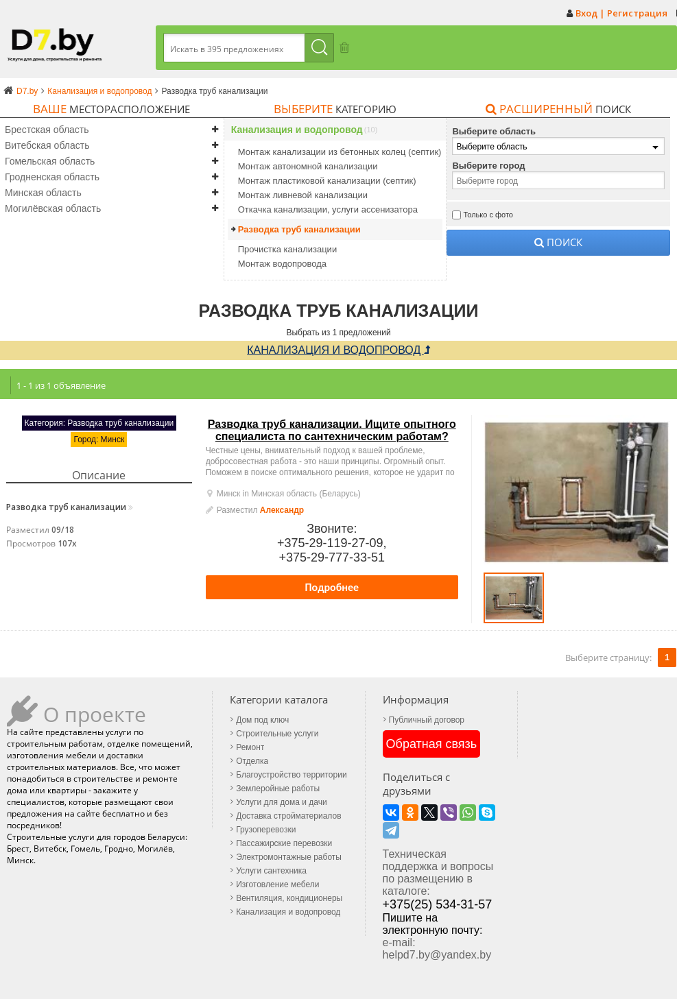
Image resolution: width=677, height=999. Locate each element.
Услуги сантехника (271, 871)
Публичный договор (426, 720)
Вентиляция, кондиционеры (289, 898)
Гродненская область (52, 176)
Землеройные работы (278, 788)
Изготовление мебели (277, 884)
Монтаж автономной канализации (308, 166)
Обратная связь (431, 744)
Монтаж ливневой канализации (303, 195)
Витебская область (47, 145)
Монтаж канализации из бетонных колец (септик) (340, 152)
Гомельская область (50, 161)
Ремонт (250, 747)
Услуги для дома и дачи (281, 802)
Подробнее (332, 587)
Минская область (43, 192)
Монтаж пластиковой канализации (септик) (327, 181)
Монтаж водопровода (282, 263)
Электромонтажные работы (289, 857)
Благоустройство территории (291, 775)
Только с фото (488, 214)
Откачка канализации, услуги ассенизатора (328, 209)
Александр (282, 510)
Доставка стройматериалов (288, 816)
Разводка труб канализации (299, 229)
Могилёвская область (53, 208)
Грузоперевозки (266, 829)
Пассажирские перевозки (284, 843)
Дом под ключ (262, 720)
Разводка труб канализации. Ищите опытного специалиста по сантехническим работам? (332, 430)
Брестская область (47, 129)
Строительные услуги (277, 733)
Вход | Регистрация (621, 13)
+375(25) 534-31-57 (590, 827)
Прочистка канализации (287, 249)
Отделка (252, 761)
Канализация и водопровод (297, 130)
